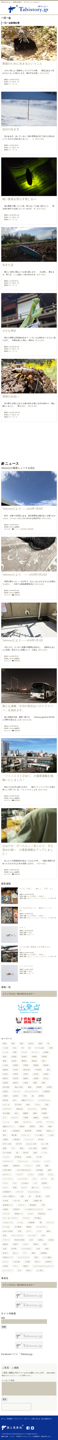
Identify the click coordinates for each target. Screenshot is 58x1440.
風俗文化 (19, 1109)
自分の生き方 (10, 129)
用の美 (25, 1153)
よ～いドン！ (8, 1270)
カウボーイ (27, 1122)
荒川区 (46, 1118)
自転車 (15, 1096)
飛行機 (14, 1135)
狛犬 (16, 1113)
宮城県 (44, 1113)
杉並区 (5, 1091)
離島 (35, 1113)
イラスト (28, 1166)
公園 (50, 1048)
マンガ (24, 1052)
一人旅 (5, 1048)
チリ (4, 1118)
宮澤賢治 (18, 1157)
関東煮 (28, 1227)
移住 (4, 1131)
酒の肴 (38, 1196)
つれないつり (30, 934)
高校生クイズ (8, 1257)
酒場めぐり (19, 1214)
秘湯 (4, 1056)
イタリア (19, 1174)
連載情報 (30, 529)
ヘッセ (44, 1153)
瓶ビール (35, 1187)
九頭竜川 (48, 1262)
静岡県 (44, 1056)
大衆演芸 (16, 1139)
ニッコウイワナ (26, 966)
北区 (43, 1061)
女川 (31, 1240)
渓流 (19, 1231)
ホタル (30, 1214)
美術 (21, 1148)
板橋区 (35, 1118)
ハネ (35, 1183)
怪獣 (46, 1166)
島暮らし (50, 1131)
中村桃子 (16, 1209)
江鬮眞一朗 (37, 1201)
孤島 (4, 1061)
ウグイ (5, 1187)
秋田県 (39, 1087)
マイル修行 (39, 1135)
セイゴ (24, 1187)
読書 (35, 1153)
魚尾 (36, 1257)
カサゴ (25, 1244)
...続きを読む (44, 73)
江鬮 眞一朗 (15, 82)
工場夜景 (46, 1091)
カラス (5, 1183)
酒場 (4, 1043)
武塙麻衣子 (7, 1192)
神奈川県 (26, 1070)
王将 (4, 1249)
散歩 (28, 1105)
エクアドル (32, 1109)
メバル (20, 1222)
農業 (26, 1201)
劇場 (48, 1231)
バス (13, 1148)
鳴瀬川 (25, 1266)
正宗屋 (5, 1266)
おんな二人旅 (31, 1144)
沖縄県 (34, 1056)
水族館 (5, 1209)
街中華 (14, 1249)
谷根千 (15, 1244)
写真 (46, 1105)
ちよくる (6, 1105)
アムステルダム (33, 1192)
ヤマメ (22, 927)
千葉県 (25, 1065)
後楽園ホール (8, 1205)
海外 (13, 1043)
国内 (21, 1043)
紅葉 (38, 1166)
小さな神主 (9, 330)
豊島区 (24, 1061)
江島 (43, 1235)
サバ (34, 1179)
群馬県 (41, 1096)
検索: (3, 1318)
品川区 (35, 1074)
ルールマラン (41, 1227)
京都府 (5, 1166)
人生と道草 (33, 1148)
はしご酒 (44, 1144)
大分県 (40, 1174)
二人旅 (50, 1135)
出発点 (28, 1157)
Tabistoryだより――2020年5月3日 (22, 640)
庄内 (38, 1249)
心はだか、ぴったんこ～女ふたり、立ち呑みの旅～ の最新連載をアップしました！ (27, 849)
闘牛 (41, 1126)
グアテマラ (7, 1109)
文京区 (14, 1061)
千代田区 (38, 1070)
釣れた (37, 1262)
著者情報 (24, 529)
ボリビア (15, 1118)
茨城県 (15, 1065)
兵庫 (4, 1235)
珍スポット (7, 1174)
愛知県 (46, 1065)
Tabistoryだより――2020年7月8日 (22, 508)
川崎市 (5, 1096)
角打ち (5, 1253)
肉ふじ (15, 1253)
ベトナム (36, 1161)
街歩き (31, 1043)
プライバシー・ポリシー (22, 1419)
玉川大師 (18, 1105)
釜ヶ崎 (18, 1144)
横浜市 (5, 1078)
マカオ (37, 1105)
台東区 (46, 1074)
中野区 (15, 1074)
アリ (24, 1253)
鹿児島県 (28, 1131)
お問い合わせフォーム (13, 1375)
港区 (48, 1070)
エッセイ (47, 1187)
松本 (47, 1196)
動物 (29, 1087)
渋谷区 (5, 1074)
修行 (4, 1135)
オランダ (19, 1192)
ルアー (28, 1231)
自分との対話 (8, 1231)
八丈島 (5, 1065)
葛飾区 (25, 1078)
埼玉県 (15, 1078)
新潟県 (24, 1056)
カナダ (39, 1122)
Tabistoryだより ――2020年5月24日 (24, 574)
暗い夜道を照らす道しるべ (19, 199)
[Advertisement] (29, 441)
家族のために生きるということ (22, 63)
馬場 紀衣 (41, 1214)
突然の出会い (10, 396)
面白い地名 (19, 1087)
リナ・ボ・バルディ (10, 1218)
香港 (14, 1052)
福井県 (44, 1183)
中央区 (15, 1070)
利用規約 (10, 1419)
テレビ (5, 1262)
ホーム (3, 1419)
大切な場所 (7, 1170)
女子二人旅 (7, 1144)
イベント (17, 529)
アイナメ (6, 1240)
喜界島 (39, 1131)
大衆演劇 (39, 1170)
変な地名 (6, 1087)
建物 (16, 1122)
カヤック (50, 1222)
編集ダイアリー (27, 1100)
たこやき (6, 1227)
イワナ (39, 1231)
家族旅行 (16, 1166)
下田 (43, 1205)
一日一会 (14, 84)
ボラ (14, 1183)
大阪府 (5, 1139)
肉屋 (46, 1249)
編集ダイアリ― (8, 1126)
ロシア (43, 1179)
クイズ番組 (47, 1257)
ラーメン (35, 1052)
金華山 (40, 1240)
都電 (4, 1148)
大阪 (22, 1196)
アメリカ (50, 1122)
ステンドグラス (17, 1235)
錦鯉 (50, 1126)
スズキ (30, 1174)
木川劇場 (18, 1227)
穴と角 (39, 1157)
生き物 (5, 1201)
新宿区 (34, 1061)
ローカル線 (40, 1048)
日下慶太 (38, 1218)
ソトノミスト (8, 1179)
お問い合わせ (35, 1419)
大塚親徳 (43, 1253)
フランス (6, 1214)
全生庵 (50, 1240)
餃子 (45, 1244)
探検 (40, 1043)
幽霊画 (5, 1244)
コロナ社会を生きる (23, 1170)
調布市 (15, 1083)
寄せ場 (40, 1139)
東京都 (5, 1100)
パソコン (6, 1157)
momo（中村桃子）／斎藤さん (35, 896)
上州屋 (27, 1262)
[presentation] (16, 1406)
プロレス (21, 1205)
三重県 (25, 1118)
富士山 (46, 1078)
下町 (24, 1096)
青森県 (35, 1065)
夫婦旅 (46, 1052)
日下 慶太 (29, 932)
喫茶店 (22, 1126)
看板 (35, 1083)
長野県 (32, 1126)
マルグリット (8, 1161)
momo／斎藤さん (9, 1196)
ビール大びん (26, 1249)
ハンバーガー (23, 1179)
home (49, 1209)
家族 (33, 1253)
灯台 (14, 1048)
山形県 (49, 1087)
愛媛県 (25, 1113)
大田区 (25, 1074)
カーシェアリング (31, 1091)
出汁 (19, 1270)
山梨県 (35, 1078)
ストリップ (29, 1139)
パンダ (5, 1052)
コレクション (23, 1161)
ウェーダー (32, 1235)
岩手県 (43, 1109)
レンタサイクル (44, 1100)
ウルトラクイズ (23, 1257)
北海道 (14, 1056)
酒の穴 (28, 1270)
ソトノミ (6, 1122)
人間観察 (31, 1222)
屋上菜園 (6, 1113)
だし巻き (40, 1270)
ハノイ (47, 1161)
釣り (14, 1100)
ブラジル (26, 1218)
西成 (14, 1187)
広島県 (5, 1083)
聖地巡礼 (33, 1205)
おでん (50, 1174)
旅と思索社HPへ (46, 1419)
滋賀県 (44, 1148)
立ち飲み (25, 1183)
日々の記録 (7, 1153)
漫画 (49, 1170)
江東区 (25, 1083)
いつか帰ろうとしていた (34, 1209)
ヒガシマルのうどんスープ (43, 1266)
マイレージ (26, 1135)
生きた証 (8, 264)
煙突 (43, 1083)
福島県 (5, 1070)
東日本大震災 (19, 1240)
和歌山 (35, 1244)
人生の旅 (16, 1262)
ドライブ (16, 1091)
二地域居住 (16, 1131)
